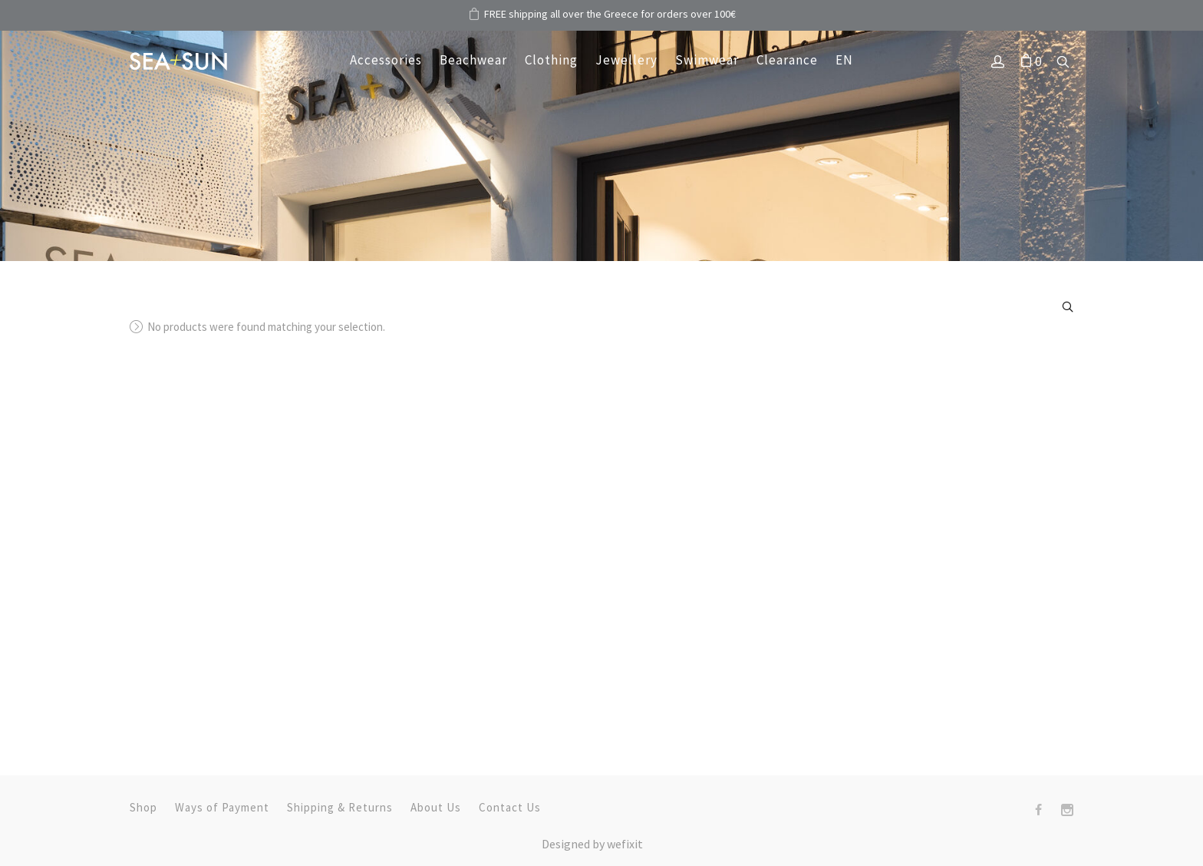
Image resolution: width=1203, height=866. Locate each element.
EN (844, 59)
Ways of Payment (222, 807)
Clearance (787, 59)
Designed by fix (592, 843)
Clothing (551, 59)
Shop (143, 807)
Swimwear (707, 59)
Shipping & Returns (340, 807)
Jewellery (626, 59)
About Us (435, 807)
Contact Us (510, 807)
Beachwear (473, 59)
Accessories (386, 59)
